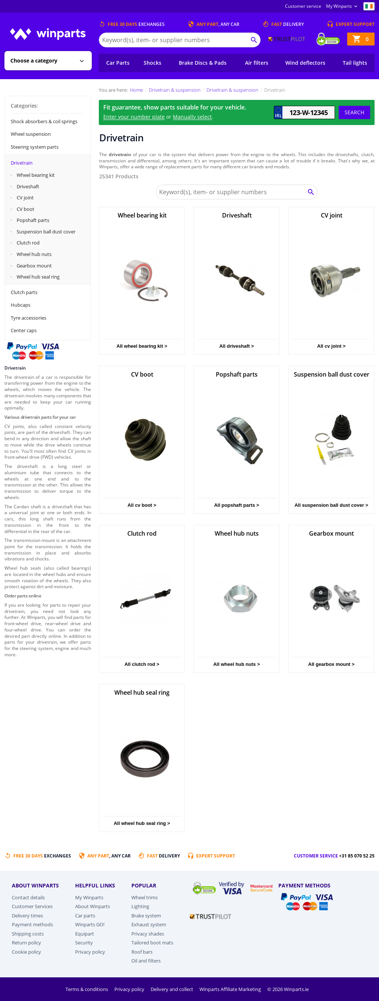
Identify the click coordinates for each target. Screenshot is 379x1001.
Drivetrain (22, 162)
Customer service (303, 6)
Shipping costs (28, 933)
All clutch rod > (141, 664)
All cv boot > (141, 505)
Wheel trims (144, 897)
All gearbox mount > (331, 664)
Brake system (146, 915)
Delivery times (27, 915)
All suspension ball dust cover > (331, 505)
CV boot (25, 209)
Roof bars (141, 951)
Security (84, 942)
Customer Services (32, 906)
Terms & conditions (87, 989)
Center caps (24, 330)
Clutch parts (24, 292)
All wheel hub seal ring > (142, 823)
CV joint (25, 197)
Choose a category (33, 60)
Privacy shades (147, 933)
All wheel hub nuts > (236, 664)
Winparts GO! (89, 924)
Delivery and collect (172, 989)
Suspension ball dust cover (46, 231)
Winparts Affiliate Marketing (230, 989)
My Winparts (339, 6)
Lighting (140, 906)
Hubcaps (20, 304)
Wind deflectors (305, 62)
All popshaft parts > (236, 505)
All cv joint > (331, 346)
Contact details (28, 897)
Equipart (84, 933)
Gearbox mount (34, 265)
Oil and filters (146, 960)
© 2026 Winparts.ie (288, 989)
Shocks (152, 62)
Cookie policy (26, 951)
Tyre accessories (28, 317)
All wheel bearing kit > (142, 346)
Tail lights (355, 62)
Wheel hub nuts (34, 254)
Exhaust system (148, 924)
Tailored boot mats (152, 942)
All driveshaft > (236, 346)
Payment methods (32, 924)
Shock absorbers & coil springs (44, 121)
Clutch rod (28, 242)
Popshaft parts (33, 220)
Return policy (26, 942)
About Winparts (92, 906)
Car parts (85, 915)
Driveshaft (28, 186)
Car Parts (118, 62)
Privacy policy (90, 951)
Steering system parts (34, 147)
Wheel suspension (31, 134)
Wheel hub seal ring (38, 276)
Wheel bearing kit (36, 175)
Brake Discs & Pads (203, 62)
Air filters (256, 62)
